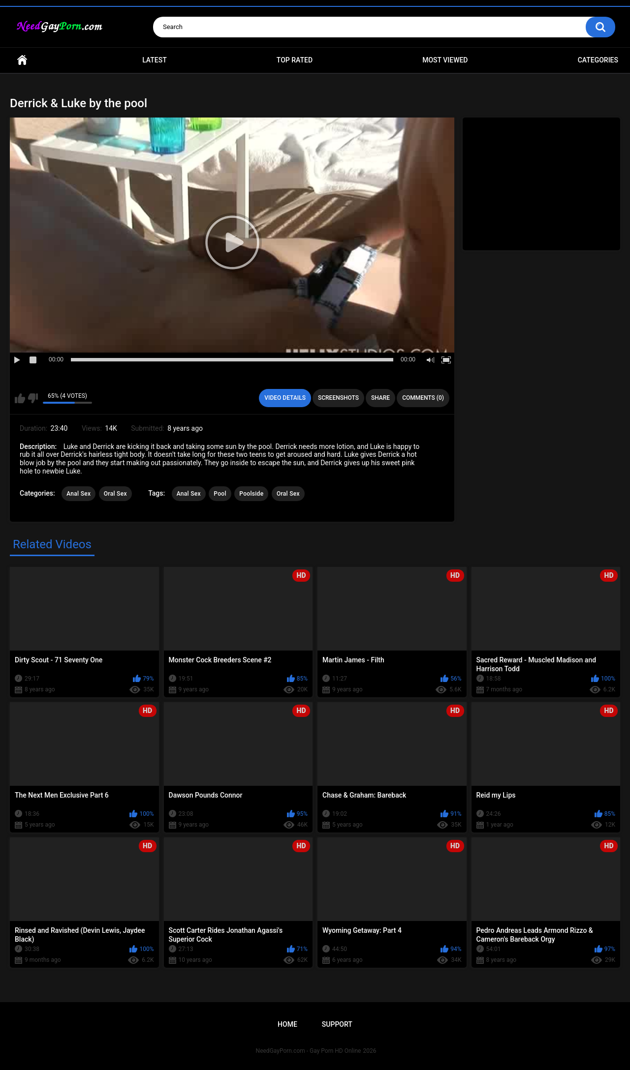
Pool (220, 493)
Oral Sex (115, 493)
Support (337, 1024)
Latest (154, 60)
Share (380, 397)
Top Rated (295, 60)
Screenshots (338, 397)
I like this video (20, 398)
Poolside (251, 493)
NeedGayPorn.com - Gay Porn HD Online (308, 1050)
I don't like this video (33, 398)
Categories (598, 60)
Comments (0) (423, 397)
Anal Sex (78, 493)
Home (22, 60)
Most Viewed (445, 60)
